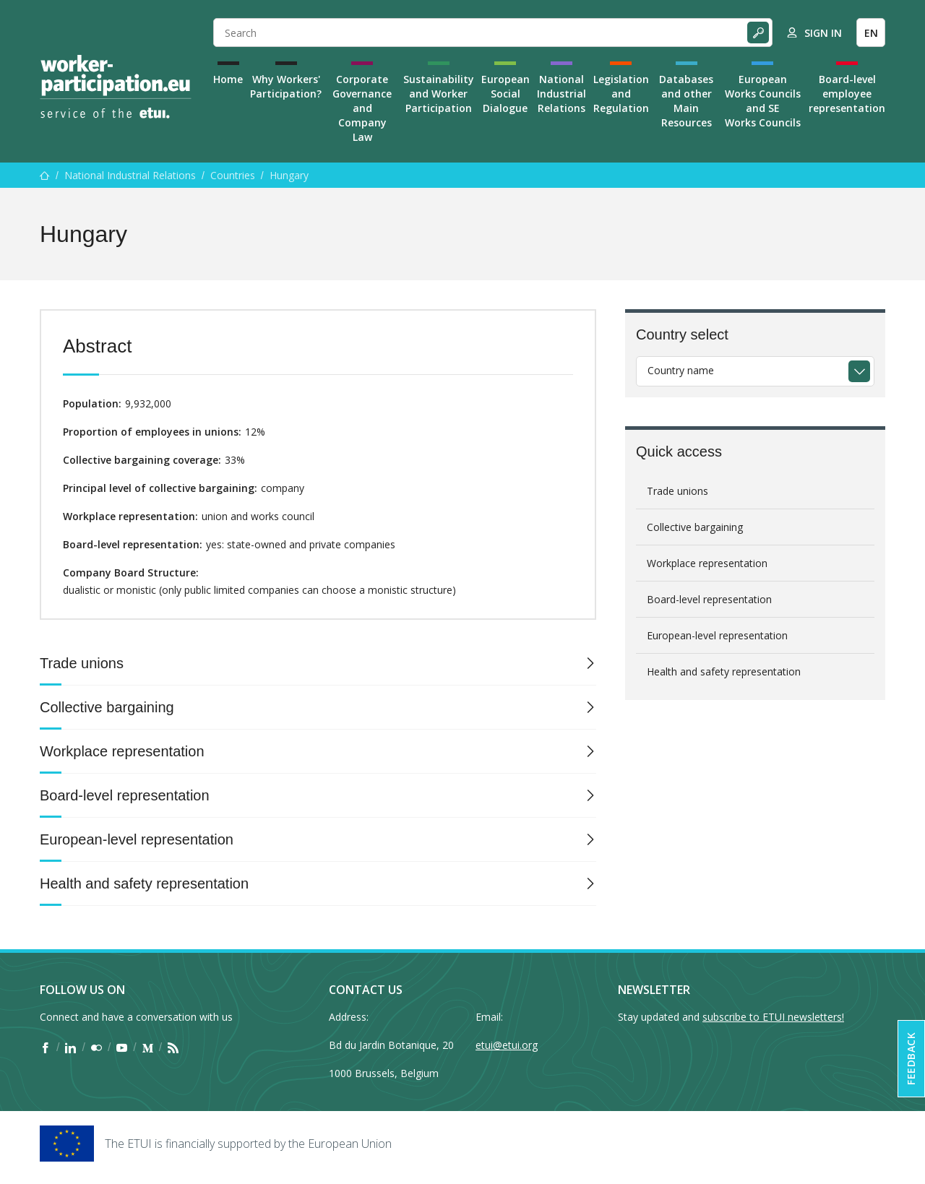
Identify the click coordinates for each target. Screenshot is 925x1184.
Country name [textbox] (681, 370)
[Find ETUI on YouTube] (121, 1047)
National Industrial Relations (561, 93)
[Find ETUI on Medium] (147, 1047)
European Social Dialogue (505, 93)
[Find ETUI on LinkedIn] (70, 1047)
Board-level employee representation (847, 93)
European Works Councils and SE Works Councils (763, 100)
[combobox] (755, 371)
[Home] (116, 86)
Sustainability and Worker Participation (438, 93)
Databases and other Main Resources (686, 100)
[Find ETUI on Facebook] (45, 1047)
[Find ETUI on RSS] (173, 1047)
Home (228, 79)
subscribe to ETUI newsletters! (773, 1017)
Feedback (911, 1058)
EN (871, 33)
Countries (232, 175)
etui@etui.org (507, 1045)
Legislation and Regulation (621, 93)
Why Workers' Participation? (286, 86)
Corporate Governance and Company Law (362, 108)
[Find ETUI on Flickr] (96, 1047)
